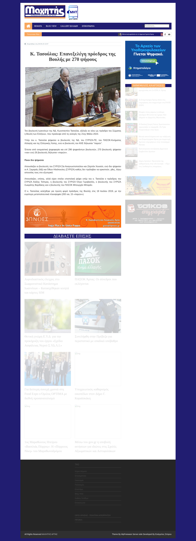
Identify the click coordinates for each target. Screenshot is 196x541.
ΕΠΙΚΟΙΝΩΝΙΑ (88, 26)
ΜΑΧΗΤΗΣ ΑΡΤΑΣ (49, 534)
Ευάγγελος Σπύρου (163, 534)
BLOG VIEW (51, 26)
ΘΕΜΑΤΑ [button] (38, 26)
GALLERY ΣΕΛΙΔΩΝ (69, 26)
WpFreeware (127, 534)
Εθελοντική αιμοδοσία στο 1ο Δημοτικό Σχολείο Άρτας (137, 34)
